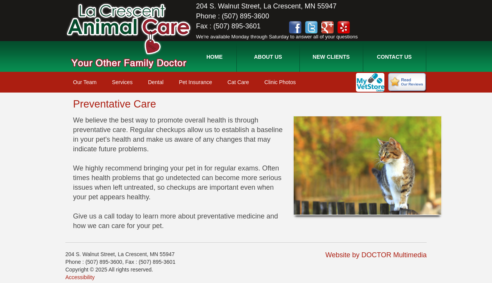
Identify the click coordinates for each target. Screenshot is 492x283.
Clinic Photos (280, 82)
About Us (268, 57)
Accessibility (80, 277)
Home (214, 57)
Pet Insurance (195, 82)
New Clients (330, 57)
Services (122, 82)
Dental (155, 82)
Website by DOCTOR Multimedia (376, 255)
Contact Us (394, 57)
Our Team (84, 82)
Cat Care (238, 82)
